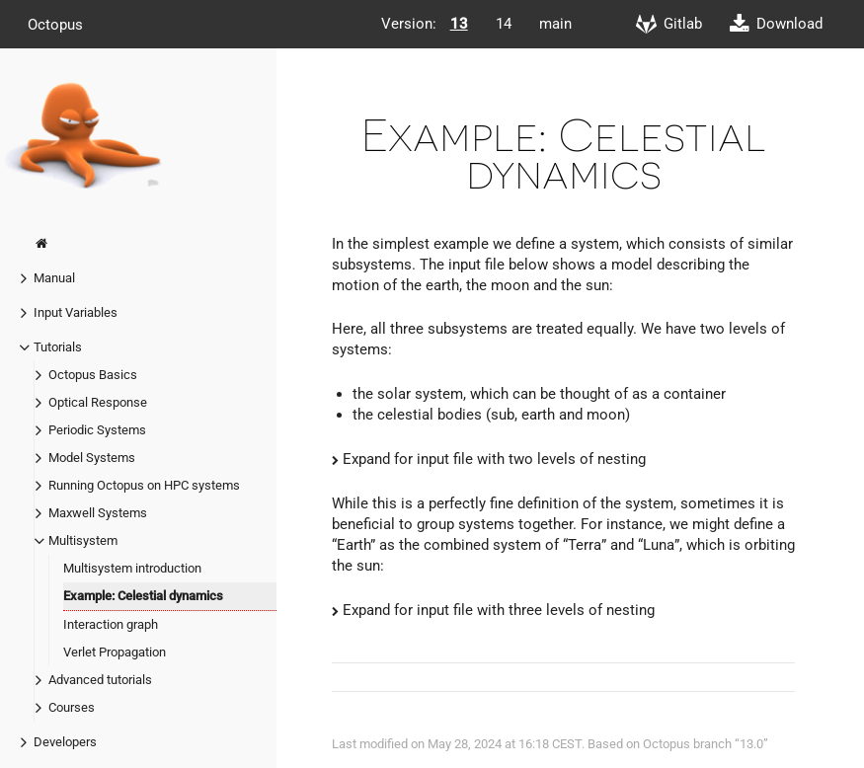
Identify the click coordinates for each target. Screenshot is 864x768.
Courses (71, 707)
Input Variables (76, 312)
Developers (65, 741)
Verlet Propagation (114, 652)
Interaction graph (110, 624)
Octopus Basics (92, 374)
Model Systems (91, 457)
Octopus (55, 24)
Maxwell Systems (97, 512)
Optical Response (97, 402)
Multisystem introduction (132, 568)
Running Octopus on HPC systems (144, 485)
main (555, 24)
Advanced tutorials (100, 679)
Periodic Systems (97, 429)
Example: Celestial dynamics (143, 595)
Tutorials (58, 347)
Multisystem (83, 540)
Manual (54, 277)
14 (503, 24)
